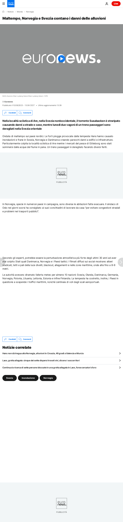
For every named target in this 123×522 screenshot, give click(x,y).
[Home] (3, 12)
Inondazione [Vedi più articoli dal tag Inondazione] (28, 378)
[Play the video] (61, 58)
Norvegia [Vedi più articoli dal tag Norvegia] (48, 378)
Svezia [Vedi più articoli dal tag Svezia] (9, 378)
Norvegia (30, 12)
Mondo (20, 12)
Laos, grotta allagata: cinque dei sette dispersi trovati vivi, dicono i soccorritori (41, 360)
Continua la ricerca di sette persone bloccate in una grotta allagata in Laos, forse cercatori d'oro (49, 367)
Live (116, 3)
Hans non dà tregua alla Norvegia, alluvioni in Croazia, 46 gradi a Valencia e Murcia (42, 353)
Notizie (11, 12)
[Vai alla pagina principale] (10, 3)
